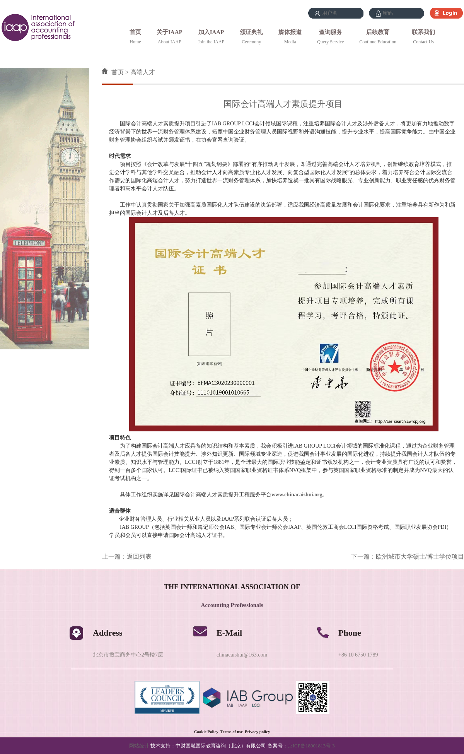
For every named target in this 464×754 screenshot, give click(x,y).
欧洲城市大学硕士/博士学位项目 (420, 556)
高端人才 (142, 72)
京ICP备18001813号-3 (311, 746)
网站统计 (139, 746)
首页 (135, 32)
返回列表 (139, 556)
